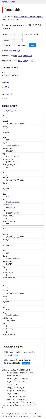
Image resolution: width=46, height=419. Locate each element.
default (19, 352)
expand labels (12, 363)
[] (5, 72)
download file (24, 360)
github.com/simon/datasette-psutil (28, 17)
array (25, 352)
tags (20, 61)
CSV (20, 56)
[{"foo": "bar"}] (10, 75)
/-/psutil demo (14, 19)
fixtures (11, 2)
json (15, 56)
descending (21, 45)
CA (5, 87)
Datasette (13, 414)
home (4, 2)
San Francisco (12, 145)
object (15, 355)
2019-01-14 (9, 111)
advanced (27, 56)
